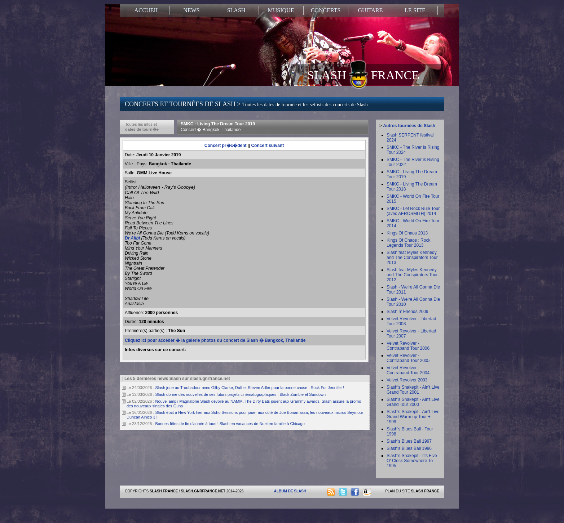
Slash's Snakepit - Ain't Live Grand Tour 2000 (413, 402)
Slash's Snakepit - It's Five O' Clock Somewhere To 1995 (412, 460)
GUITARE (370, 10)
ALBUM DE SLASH (290, 491)
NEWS (191, 10)
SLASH (236, 10)
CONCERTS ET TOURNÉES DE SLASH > (246, 104)
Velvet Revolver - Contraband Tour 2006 (408, 346)
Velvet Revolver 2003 (407, 380)
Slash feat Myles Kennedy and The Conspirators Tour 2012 (412, 274)
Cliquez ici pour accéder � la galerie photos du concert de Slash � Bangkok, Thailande (215, 340)
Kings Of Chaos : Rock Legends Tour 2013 (408, 243)
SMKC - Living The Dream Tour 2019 (218, 126)
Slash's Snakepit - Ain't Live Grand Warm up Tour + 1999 (413, 416)
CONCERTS (326, 10)
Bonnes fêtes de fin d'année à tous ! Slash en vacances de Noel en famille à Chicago (230, 423)
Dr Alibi (133, 238)
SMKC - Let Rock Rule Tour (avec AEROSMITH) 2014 (413, 211)
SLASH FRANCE (363, 74)
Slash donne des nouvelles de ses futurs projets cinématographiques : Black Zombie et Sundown (240, 394)
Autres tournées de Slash (409, 125)
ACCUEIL (146, 10)
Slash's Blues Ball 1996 (409, 448)
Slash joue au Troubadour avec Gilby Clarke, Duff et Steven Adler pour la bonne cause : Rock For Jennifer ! (249, 387)
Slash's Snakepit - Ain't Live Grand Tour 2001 (413, 390)
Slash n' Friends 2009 (407, 311)
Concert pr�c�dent (225, 145)
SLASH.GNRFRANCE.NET (203, 491)
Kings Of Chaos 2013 (407, 233)
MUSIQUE (281, 10)
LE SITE (415, 10)
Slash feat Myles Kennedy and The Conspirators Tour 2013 (412, 257)
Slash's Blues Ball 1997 (409, 441)
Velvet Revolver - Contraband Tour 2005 (408, 358)
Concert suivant (267, 145)
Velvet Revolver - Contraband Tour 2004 (408, 370)
